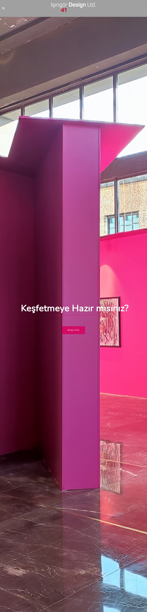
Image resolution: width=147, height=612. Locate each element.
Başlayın (73, 330)
